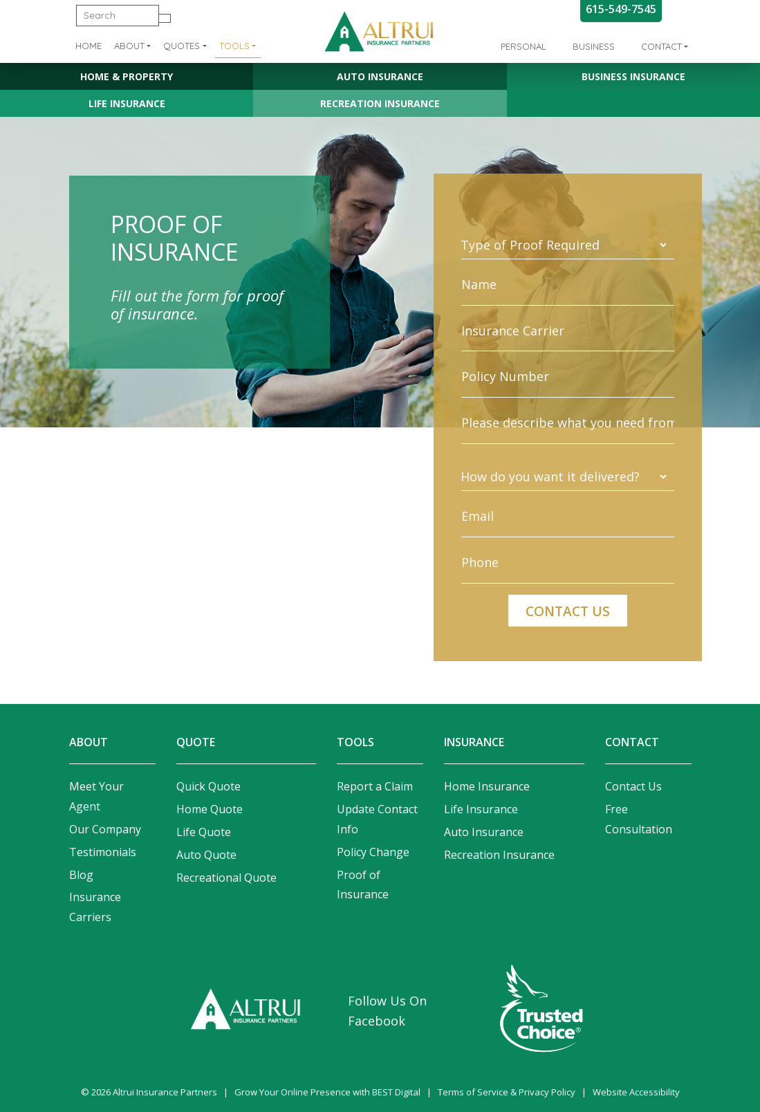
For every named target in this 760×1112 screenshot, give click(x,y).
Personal (523, 46)
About (129, 45)
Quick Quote (208, 786)
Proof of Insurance (363, 884)
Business (594, 46)
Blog (81, 874)
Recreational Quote (226, 877)
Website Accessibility (636, 1092)
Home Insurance (487, 786)
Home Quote (209, 809)
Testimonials (102, 852)
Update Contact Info (377, 819)
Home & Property (126, 76)
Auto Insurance (380, 76)
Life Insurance (127, 103)
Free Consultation (638, 819)
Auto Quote (206, 854)
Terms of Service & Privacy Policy (506, 1092)
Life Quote (203, 832)
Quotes (181, 45)
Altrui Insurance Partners (165, 1092)
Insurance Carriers (95, 907)
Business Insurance (633, 76)
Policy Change (373, 852)
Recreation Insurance (380, 103)
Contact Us (633, 786)
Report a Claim (375, 786)
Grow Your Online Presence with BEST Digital (327, 1092)
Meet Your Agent (96, 796)
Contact (661, 46)
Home (88, 45)
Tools (234, 45)
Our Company (105, 829)
